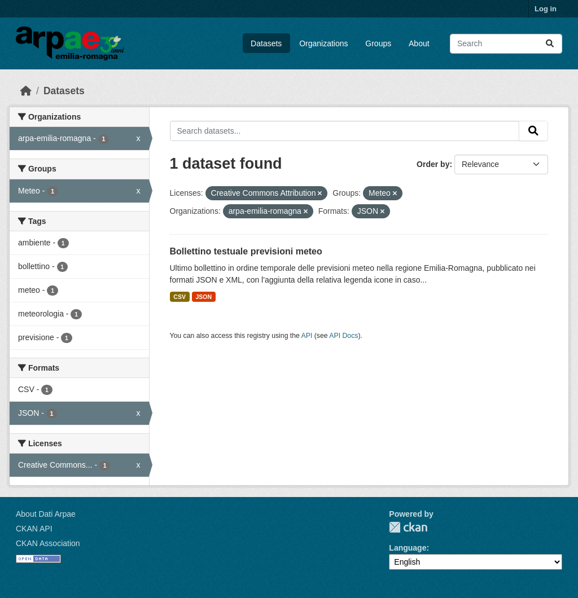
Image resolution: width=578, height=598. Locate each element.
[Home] (26, 90)
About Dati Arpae (46, 513)
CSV (179, 296)
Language (407, 547)
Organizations (323, 43)
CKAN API (34, 528)
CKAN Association (48, 543)
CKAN (408, 527)
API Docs (343, 336)
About (419, 43)
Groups (378, 43)
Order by (433, 164)
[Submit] (549, 44)
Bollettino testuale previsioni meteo (246, 251)
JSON (203, 296)
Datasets (266, 43)
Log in (546, 9)
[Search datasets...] (506, 44)
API (307, 336)
